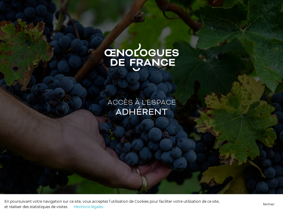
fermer (268, 204)
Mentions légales (88, 206)
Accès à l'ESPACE (142, 108)
